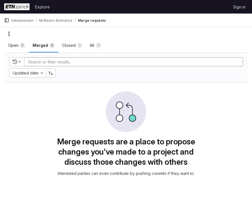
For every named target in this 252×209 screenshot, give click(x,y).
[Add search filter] (135, 62)
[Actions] (9, 33)
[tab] (16, 45)
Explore (42, 7)
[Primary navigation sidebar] (6, 20)
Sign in (239, 7)
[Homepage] (17, 6)
